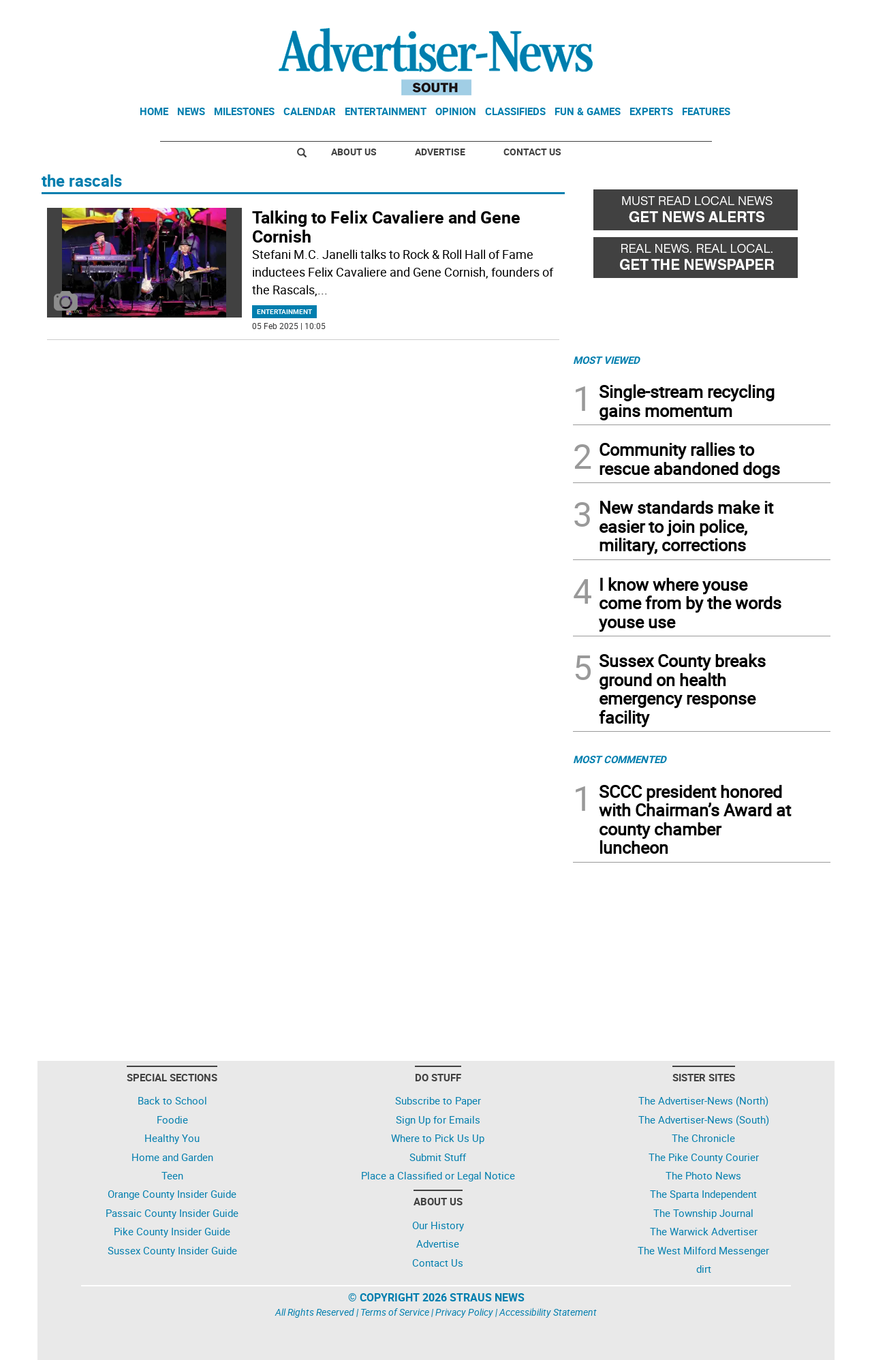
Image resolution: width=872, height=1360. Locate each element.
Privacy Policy (464, 1311)
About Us (354, 151)
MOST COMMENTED (619, 759)
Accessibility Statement (548, 1311)
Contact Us (532, 151)
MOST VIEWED (606, 360)
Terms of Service (394, 1311)
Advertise (440, 151)
